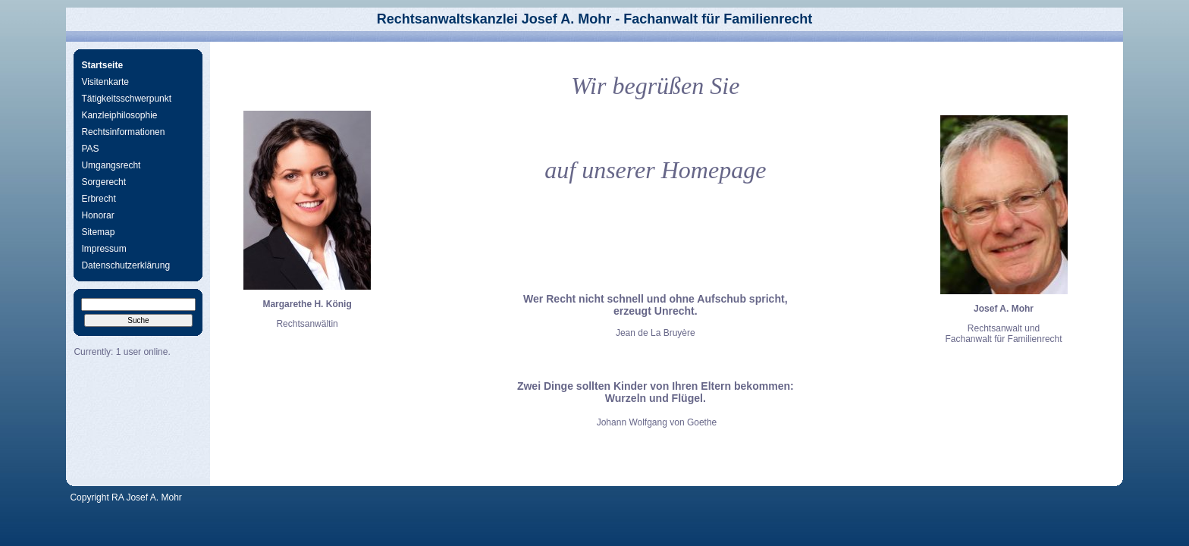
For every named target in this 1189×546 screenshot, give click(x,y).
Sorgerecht (103, 182)
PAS (90, 148)
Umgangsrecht (110, 165)
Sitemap (98, 232)
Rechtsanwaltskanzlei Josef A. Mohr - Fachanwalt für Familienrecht (594, 19)
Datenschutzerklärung (125, 265)
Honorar (97, 215)
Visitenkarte (104, 82)
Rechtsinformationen (123, 132)
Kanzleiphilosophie (119, 115)
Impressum (103, 248)
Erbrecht (98, 198)
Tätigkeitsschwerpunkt (126, 98)
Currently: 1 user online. (122, 352)
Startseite (102, 65)
